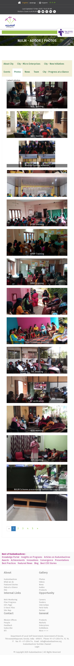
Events (7, 72)
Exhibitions (43, 628)
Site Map (7, 610)
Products (43, 590)
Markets (42, 623)
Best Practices (9, 563)
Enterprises (44, 625)
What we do (9, 582)
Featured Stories (11, 585)
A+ (55, 2)
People (7, 623)
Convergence (46, 560)
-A (50, 2)
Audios (42, 587)
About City (8, 64)
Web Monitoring (10, 600)
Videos (42, 582)
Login (37, 647)
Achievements (18, 560)
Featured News (25, 563)
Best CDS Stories (48, 563)
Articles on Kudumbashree (57, 557)
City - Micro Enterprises (28, 64)
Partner (42, 610)
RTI (5, 631)
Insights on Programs (31, 557)
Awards (5, 560)
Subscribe (8, 628)
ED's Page (8, 605)
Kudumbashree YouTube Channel (37, 644)
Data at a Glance (11, 587)
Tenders (42, 602)
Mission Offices (10, 620)
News (27, 72)
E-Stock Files (9, 608)
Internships (44, 605)
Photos (17, 72)
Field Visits (43, 608)
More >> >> (43, 631)
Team (36, 72)
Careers (42, 600)
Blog (36, 563)
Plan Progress (10, 602)
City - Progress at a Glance (56, 72)
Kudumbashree (10, 579)
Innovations (32, 560)
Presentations (62, 560)
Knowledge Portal (10, 557)
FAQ (5, 590)
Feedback (8, 625)
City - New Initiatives (54, 64)
